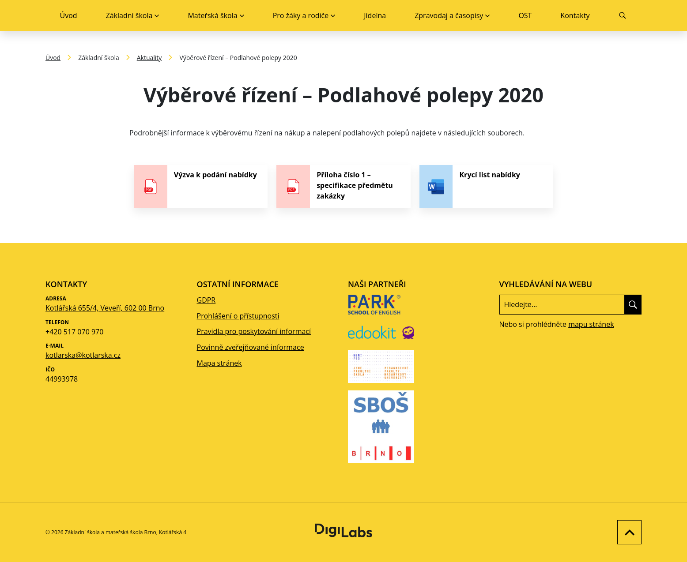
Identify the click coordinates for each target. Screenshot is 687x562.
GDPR (206, 300)
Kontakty (574, 15)
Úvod (68, 15)
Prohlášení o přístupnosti (238, 316)
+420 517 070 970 (74, 332)
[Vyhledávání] (622, 15)
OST (525, 15)
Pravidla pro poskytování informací (254, 331)
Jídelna (375, 15)
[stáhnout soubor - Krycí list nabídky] (486, 186)
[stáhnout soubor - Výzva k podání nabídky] (201, 186)
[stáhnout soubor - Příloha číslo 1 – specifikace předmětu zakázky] (343, 186)
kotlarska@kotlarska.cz (83, 355)
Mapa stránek (219, 363)
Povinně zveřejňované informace (250, 347)
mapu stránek (591, 324)
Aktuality (149, 57)
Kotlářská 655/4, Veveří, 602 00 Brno (104, 308)
